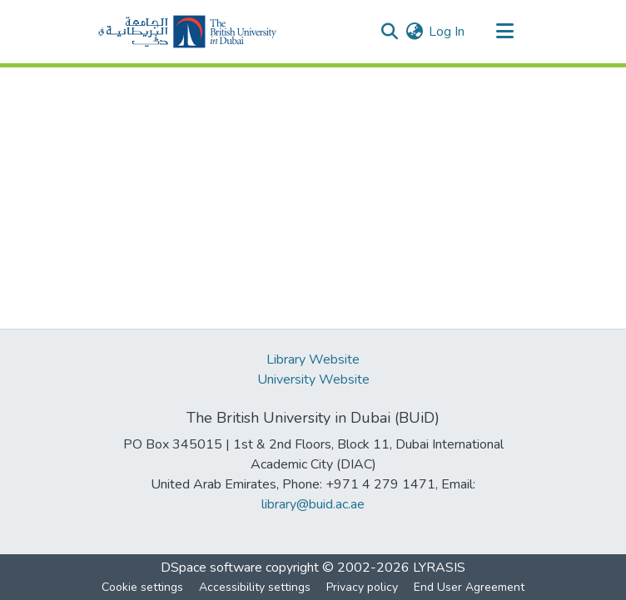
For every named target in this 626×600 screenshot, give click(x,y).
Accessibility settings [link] (255, 587)
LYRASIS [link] (439, 567)
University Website (313, 379)
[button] (187, 32)
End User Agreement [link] (469, 587)
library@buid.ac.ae (313, 504)
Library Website (313, 359)
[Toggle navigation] (504, 31)
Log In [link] (447, 31)
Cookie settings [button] (142, 587)
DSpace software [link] (211, 567)
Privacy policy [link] (362, 587)
